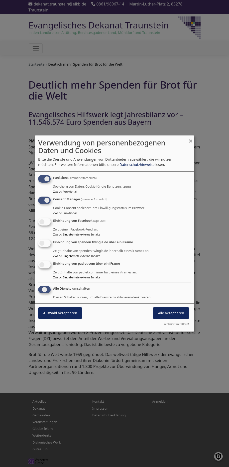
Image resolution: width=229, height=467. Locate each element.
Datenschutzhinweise (136, 164)
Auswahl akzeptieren (60, 313)
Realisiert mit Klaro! (176, 324)
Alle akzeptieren (171, 313)
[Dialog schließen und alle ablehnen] (190, 138)
